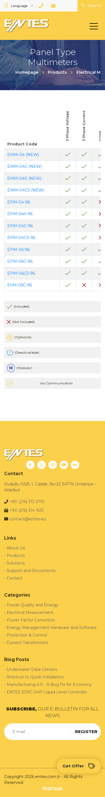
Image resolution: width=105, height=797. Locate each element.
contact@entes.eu (28, 518)
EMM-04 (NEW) (23, 154)
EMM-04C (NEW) (24, 166)
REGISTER (86, 731)
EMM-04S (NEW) (24, 178)
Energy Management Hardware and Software (52, 627)
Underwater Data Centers (32, 669)
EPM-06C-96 (19, 261)
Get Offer (78, 766)
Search (91, 5)
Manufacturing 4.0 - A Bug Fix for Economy (49, 684)
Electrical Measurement (30, 612)
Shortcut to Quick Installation (35, 676)
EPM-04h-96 (19, 213)
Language (16, 5)
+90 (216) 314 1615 (26, 510)
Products (16, 555)
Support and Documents (31, 570)
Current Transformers (27, 642)
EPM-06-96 (18, 249)
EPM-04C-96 (20, 225)
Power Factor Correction (31, 620)
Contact (14, 578)
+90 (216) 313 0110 (27, 501)
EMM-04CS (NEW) (25, 190)
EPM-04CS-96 (21, 237)
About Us (16, 548)
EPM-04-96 (18, 202)
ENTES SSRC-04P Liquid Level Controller (47, 692)
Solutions (16, 563)
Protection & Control (27, 635)
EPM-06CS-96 (21, 273)
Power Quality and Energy (32, 604)
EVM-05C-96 (19, 285)
